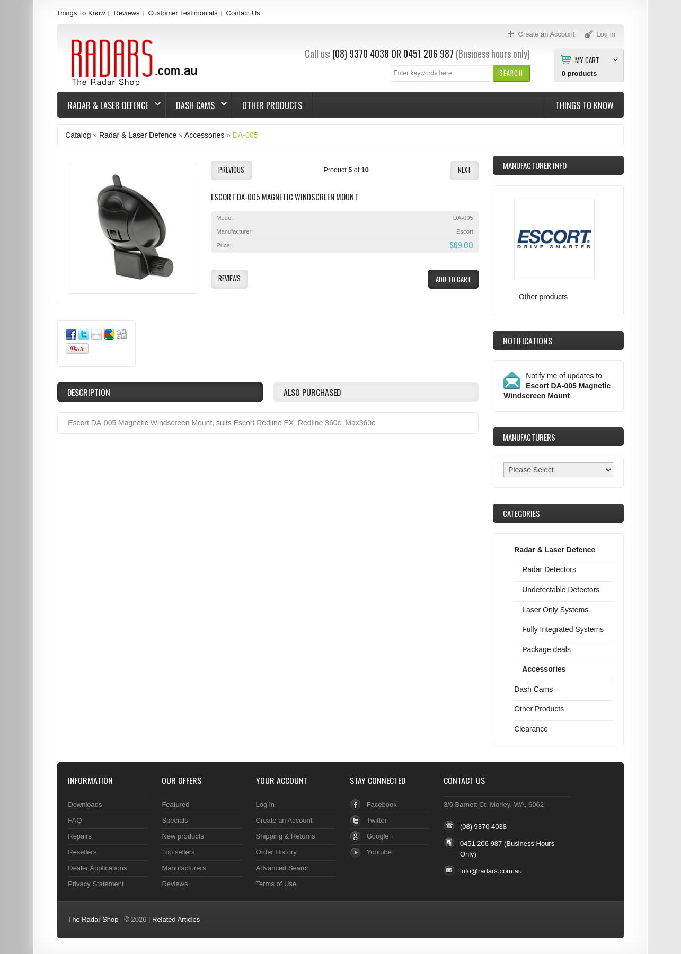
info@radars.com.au (491, 871)
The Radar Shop (93, 919)
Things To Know (80, 13)
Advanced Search (283, 868)
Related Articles (176, 919)
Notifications (527, 340)
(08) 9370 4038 (360, 53)
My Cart (587, 59)
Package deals (546, 649)
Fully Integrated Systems (563, 629)
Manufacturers (184, 868)
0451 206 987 (428, 53)
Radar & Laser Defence (109, 105)
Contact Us (243, 13)
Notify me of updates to (557, 385)
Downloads (85, 804)
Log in (265, 804)
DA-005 (245, 135)
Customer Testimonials (182, 13)
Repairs (80, 836)
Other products (543, 296)
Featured (175, 804)
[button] (511, 73)
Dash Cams (196, 105)
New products (183, 836)
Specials (175, 820)
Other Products (272, 105)
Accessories (204, 135)
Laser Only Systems (555, 609)
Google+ (380, 836)
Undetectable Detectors (560, 589)
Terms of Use (276, 884)
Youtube (379, 852)
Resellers (82, 852)
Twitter (377, 820)
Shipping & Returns (285, 836)
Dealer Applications (97, 868)
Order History (276, 852)
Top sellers (178, 852)
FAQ (75, 820)
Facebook (382, 804)
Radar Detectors (549, 569)
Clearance (531, 729)
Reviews (126, 13)
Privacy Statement (95, 884)
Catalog (78, 135)
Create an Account (284, 820)
